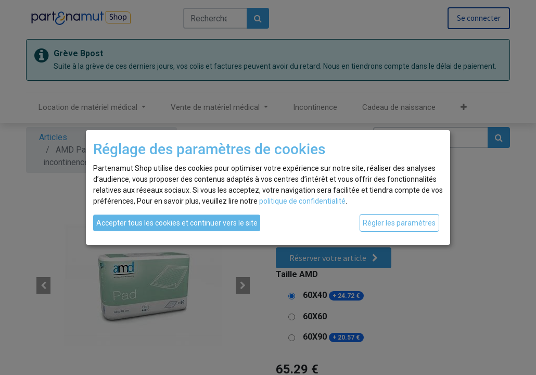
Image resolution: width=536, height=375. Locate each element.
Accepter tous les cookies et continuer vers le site (177, 223)
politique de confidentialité (302, 201)
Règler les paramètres (399, 223)
